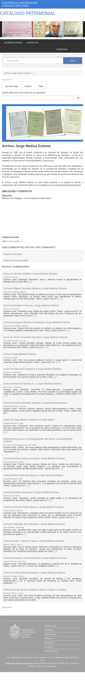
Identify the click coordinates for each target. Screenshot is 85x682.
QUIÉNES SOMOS (13, 42)
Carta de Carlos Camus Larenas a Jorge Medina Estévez (34, 458)
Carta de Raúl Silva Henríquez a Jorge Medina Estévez (33, 475)
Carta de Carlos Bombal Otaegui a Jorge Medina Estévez (34, 572)
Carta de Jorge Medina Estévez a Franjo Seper (29, 419)
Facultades (49, 630)
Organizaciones (51, 634)
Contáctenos (29, 663)
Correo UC (49, 647)
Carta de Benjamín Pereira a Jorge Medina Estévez (31, 305)
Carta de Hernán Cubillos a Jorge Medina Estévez (31, 273)
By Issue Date (11, 86)
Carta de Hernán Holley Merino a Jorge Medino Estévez (34, 507)
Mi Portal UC (49, 643)
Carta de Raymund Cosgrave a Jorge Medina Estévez (33, 369)
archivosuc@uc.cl (15, 241)
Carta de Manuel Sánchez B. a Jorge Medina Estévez (32, 383)
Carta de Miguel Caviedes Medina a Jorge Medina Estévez (35, 288)
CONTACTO (32, 42)
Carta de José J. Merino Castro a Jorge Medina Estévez (34, 541)
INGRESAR (61, 49)
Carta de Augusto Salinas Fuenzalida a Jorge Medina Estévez (37, 322)
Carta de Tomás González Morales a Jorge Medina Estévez (35, 337)
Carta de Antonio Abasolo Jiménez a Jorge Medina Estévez (35, 403)
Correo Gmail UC (51, 651)
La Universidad (50, 626)
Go (78, 98)
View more (7, 607)
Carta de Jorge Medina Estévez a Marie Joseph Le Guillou (35, 589)
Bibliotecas (49, 639)
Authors (28, 86)
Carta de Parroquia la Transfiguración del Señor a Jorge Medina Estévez (38, 440)
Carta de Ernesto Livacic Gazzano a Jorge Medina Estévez (35, 558)
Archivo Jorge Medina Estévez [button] (18, 73)
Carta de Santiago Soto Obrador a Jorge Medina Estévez (34, 524)
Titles (40, 86)
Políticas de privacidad (14, 663)
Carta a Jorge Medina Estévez (20, 354)
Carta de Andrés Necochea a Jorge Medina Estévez (31, 492)
